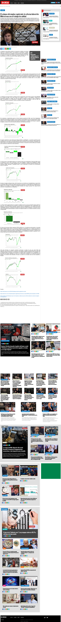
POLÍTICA (11, 617)
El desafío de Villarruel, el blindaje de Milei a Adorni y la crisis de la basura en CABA (50, 104)
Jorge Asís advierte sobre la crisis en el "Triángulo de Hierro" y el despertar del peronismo (27, 552)
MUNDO (18, 617)
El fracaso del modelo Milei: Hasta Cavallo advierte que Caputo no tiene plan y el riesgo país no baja (37, 458)
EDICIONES (53, 2)
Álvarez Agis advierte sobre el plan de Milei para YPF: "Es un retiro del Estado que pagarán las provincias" (29, 499)
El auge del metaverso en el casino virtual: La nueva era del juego (10, 589)
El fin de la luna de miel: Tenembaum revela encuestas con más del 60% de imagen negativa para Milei (50, 118)
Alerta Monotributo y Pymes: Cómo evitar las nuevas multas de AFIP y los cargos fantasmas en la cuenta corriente (40, 383)
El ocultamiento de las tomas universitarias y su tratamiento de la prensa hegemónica (50, 38)
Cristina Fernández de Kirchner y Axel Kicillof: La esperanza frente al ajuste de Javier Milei (51, 17)
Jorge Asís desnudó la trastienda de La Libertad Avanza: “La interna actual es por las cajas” (50, 84)
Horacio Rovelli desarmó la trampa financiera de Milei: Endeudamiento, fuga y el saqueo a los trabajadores (17, 397)
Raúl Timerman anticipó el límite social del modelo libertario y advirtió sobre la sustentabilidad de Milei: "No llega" (51, 77)
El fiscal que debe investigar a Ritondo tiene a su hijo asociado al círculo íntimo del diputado (29, 589)
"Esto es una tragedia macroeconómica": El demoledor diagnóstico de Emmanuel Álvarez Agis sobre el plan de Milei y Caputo (5, 398)
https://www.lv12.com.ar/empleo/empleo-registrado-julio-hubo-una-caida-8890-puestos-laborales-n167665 (19, 293)
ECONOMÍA (15, 617)
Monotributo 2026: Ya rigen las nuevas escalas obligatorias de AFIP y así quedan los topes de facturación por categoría (38, 338)
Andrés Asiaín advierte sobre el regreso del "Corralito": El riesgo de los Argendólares (28, 606)
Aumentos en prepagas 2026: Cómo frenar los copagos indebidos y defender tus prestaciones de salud (28, 383)
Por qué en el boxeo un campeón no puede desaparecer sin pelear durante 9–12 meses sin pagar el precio (11, 552)
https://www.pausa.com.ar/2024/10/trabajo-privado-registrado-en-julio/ (13, 291)
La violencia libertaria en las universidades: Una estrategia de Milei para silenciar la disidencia (50, 24)
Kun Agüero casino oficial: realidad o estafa (28, 478)
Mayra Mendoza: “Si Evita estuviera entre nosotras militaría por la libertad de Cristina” (49, 98)
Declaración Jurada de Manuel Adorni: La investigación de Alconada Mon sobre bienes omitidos (49, 111)
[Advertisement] (19, 314)
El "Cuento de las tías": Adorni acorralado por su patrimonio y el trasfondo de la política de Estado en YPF (50, 125)
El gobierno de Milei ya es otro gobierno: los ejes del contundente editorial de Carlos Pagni (50, 91)
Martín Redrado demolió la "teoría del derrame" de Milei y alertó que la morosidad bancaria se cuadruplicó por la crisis (38, 355)
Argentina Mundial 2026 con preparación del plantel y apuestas (28, 570)
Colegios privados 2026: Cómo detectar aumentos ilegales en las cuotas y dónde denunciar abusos (53, 355)
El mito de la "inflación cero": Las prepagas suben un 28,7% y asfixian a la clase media (19, 533)
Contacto (2, 619)
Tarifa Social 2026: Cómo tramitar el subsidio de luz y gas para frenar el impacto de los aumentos (52, 382)
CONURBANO (22, 617)
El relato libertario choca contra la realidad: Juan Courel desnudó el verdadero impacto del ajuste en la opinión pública (50, 70)
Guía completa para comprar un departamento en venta (10, 606)
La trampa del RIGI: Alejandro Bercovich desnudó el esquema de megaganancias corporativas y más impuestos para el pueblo (14, 449)
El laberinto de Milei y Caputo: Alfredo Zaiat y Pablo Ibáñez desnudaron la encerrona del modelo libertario (29, 397)
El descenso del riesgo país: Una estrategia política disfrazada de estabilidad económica (50, 31)
